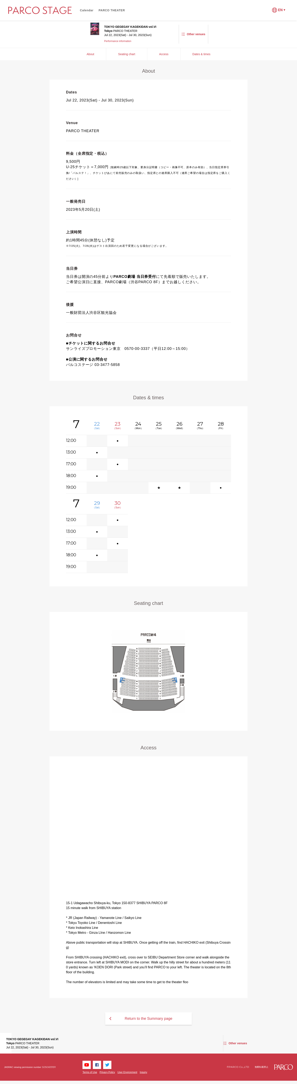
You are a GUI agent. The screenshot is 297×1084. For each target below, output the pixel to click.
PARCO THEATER (112, 10)
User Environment (127, 1072)
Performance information (117, 41)
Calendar (87, 10)
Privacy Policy (107, 1072)
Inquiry (143, 1072)
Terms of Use (89, 1072)
